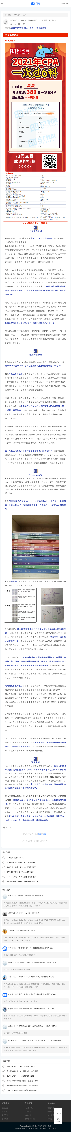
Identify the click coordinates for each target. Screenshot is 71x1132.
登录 (39, 834)
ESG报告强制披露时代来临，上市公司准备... (23, 1085)
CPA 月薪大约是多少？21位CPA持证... (21, 872)
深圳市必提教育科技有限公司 (40, 1126)
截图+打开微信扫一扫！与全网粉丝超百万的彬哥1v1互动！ (36, 948)
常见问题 (5, 1112)
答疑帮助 (50, 1112)
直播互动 (50, 1108)
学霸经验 (5, 1119)
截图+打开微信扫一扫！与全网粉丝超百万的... (23, 881)
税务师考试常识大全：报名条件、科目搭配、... (24, 1071)
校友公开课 (29, 1108)
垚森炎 (10, 1026)
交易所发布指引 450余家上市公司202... (21, 1076)
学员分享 (17, 15)
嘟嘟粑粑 (11, 962)
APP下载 (50, 1115)
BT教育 (32, 1128)
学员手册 (5, 1115)
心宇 (10, 977)
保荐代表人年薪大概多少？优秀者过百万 (21, 867)
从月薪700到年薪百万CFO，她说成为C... (22, 862)
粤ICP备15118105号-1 (47, 1128)
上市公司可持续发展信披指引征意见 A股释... (23, 1081)
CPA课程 (28, 1112)
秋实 (10, 948)
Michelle (11, 1040)
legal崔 (10, 994)
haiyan (10, 1008)
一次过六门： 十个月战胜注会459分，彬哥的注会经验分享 (35, 977)
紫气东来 (11, 930)
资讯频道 (8, 15)
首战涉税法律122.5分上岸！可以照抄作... (22, 1066)
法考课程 (28, 1115)
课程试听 (5, 1108)
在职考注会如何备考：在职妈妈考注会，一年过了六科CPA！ (38, 1026)
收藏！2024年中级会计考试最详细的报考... (22, 1090)
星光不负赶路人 (13, 913)
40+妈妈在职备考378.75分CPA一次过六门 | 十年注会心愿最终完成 (41, 1040)
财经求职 (50, 1119)
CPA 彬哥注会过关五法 (15, 858)
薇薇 (10, 896)
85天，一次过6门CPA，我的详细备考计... (22, 877)
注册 (44, 834)
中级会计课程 (30, 1119)
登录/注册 (64, 4)
